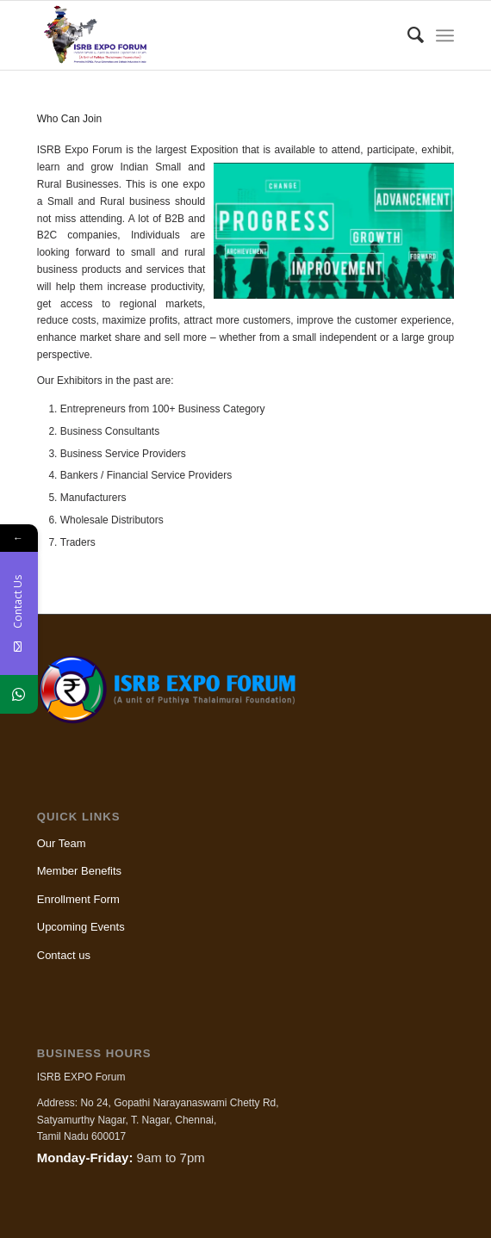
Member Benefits (79, 870)
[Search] (407, 35)
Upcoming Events (81, 926)
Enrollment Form (78, 899)
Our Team (61, 843)
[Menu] (445, 35)
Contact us (63, 955)
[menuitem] (407, 35)
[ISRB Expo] (204, 35)
